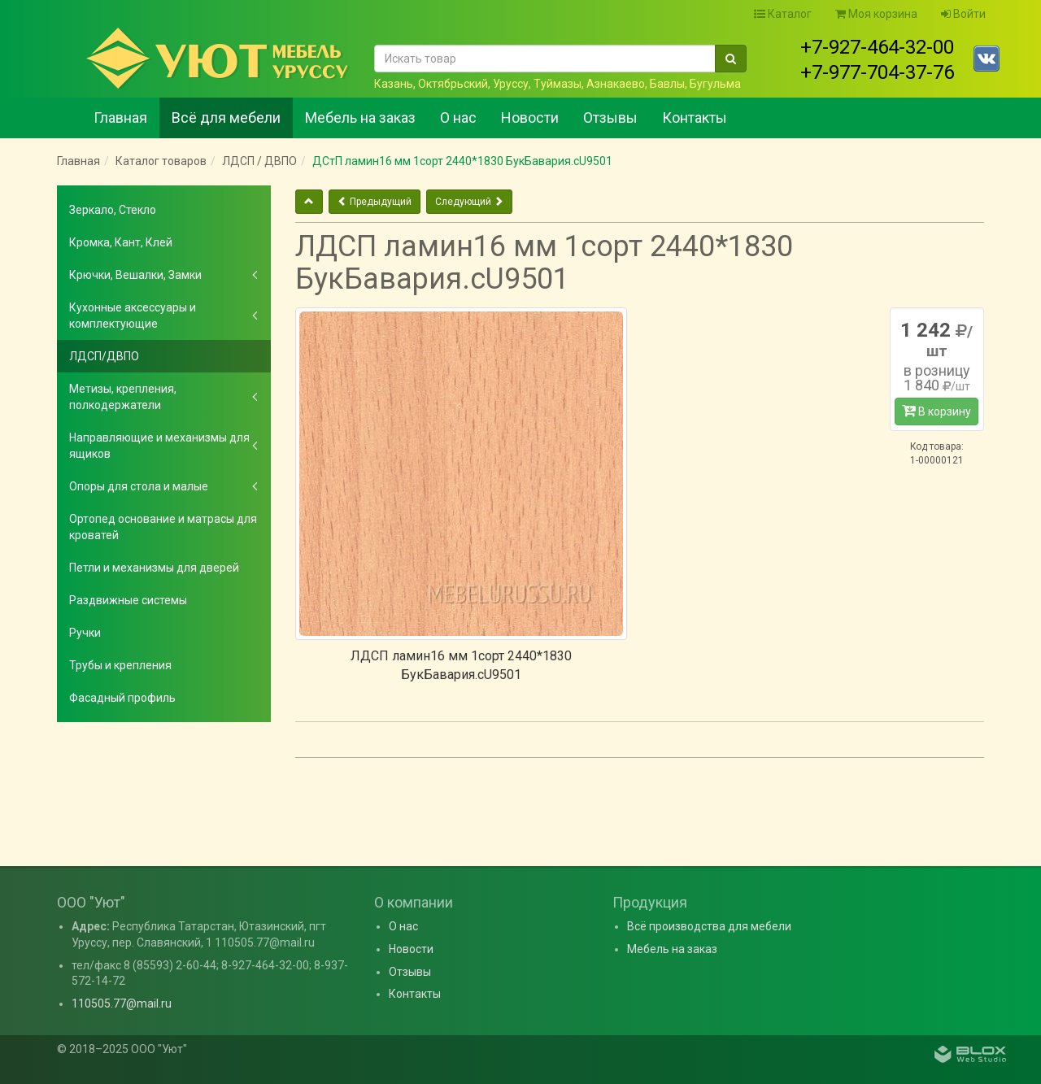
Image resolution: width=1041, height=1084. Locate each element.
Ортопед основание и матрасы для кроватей (163, 527)
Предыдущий (375, 201)
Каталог (783, 13)
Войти (963, 13)
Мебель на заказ (360, 117)
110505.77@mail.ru (122, 1003)
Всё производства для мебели (709, 926)
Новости (530, 117)
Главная (120, 117)
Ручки (85, 632)
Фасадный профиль (122, 697)
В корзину (936, 410)
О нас (458, 117)
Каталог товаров (161, 161)
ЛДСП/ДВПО (104, 356)
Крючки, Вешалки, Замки (135, 274)
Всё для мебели (226, 117)
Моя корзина (876, 13)
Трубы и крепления (120, 665)
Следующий (469, 201)
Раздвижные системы (128, 600)
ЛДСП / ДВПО (259, 161)
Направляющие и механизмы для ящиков (159, 445)
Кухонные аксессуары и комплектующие (132, 315)
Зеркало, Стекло (112, 209)
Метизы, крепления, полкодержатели (122, 396)
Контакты (694, 117)
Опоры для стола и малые (138, 486)
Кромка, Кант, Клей (120, 242)
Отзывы (610, 117)
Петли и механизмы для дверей (154, 567)
